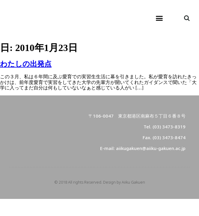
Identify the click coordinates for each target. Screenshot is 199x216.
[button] (159, 18)
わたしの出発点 (26, 64)
